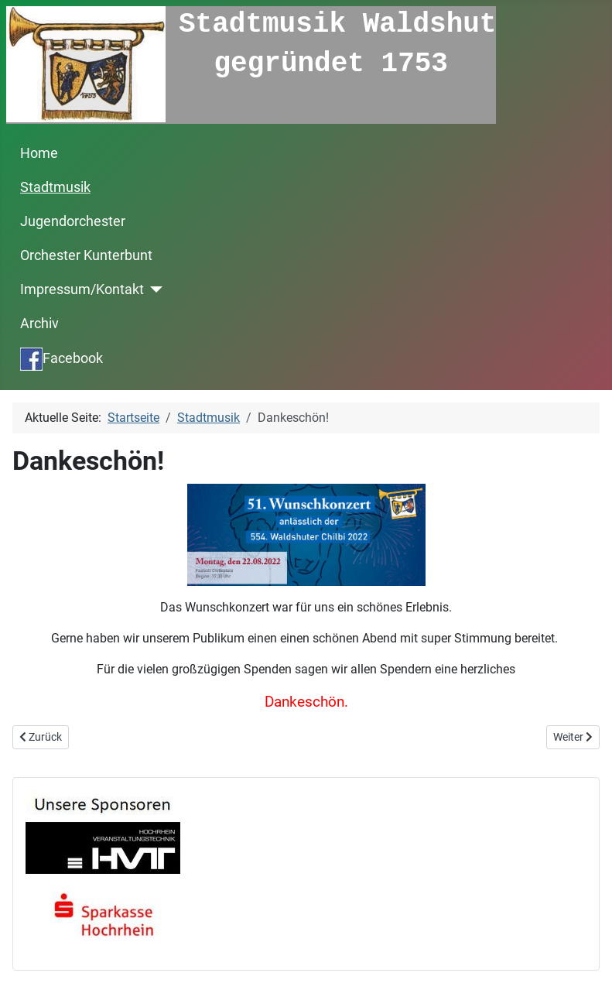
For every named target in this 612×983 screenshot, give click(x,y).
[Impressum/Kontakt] (153, 289)
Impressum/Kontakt (82, 289)
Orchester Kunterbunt (86, 255)
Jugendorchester (72, 221)
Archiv (39, 323)
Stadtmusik (55, 187)
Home (39, 153)
